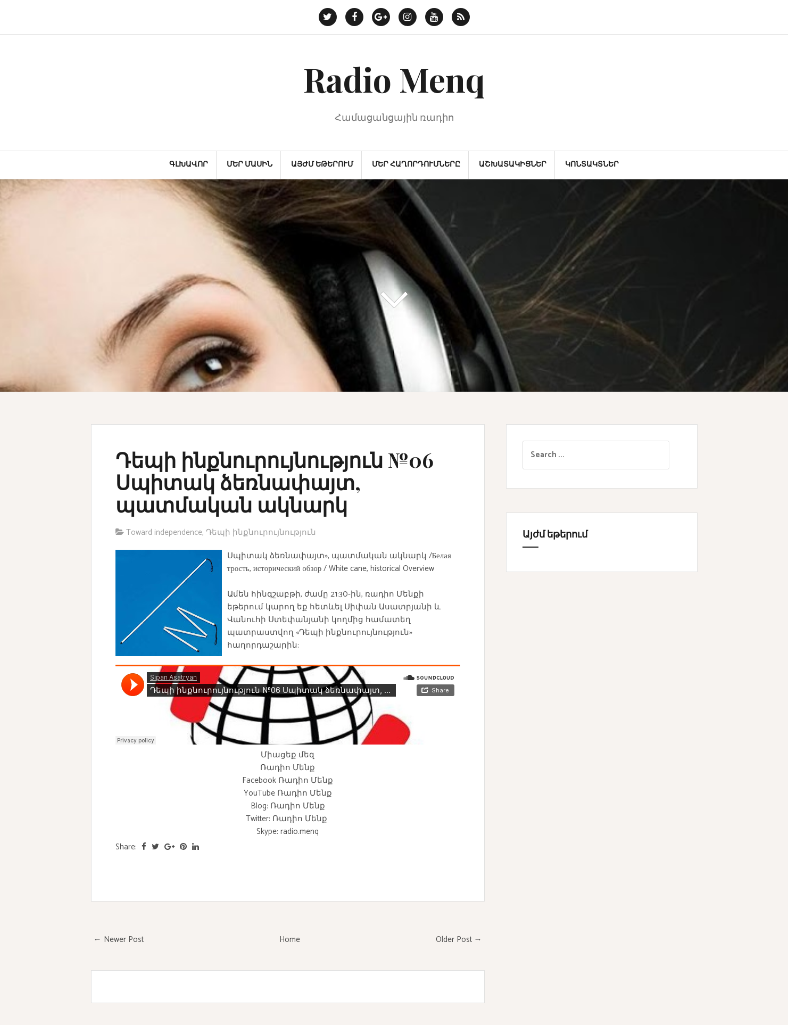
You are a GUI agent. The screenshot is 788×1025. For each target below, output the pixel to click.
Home (289, 939)
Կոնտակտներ (592, 165)
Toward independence (164, 532)
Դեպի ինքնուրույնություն (261, 532)
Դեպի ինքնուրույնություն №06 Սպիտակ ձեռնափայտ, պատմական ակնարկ (274, 482)
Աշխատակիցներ (512, 165)
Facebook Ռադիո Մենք (287, 780)
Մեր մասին (249, 165)
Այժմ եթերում (322, 165)
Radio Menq (394, 79)
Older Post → (459, 939)
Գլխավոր (188, 165)
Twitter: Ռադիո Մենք (286, 818)
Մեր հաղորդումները (416, 165)
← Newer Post (119, 939)
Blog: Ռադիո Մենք (288, 806)
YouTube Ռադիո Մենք (288, 793)
